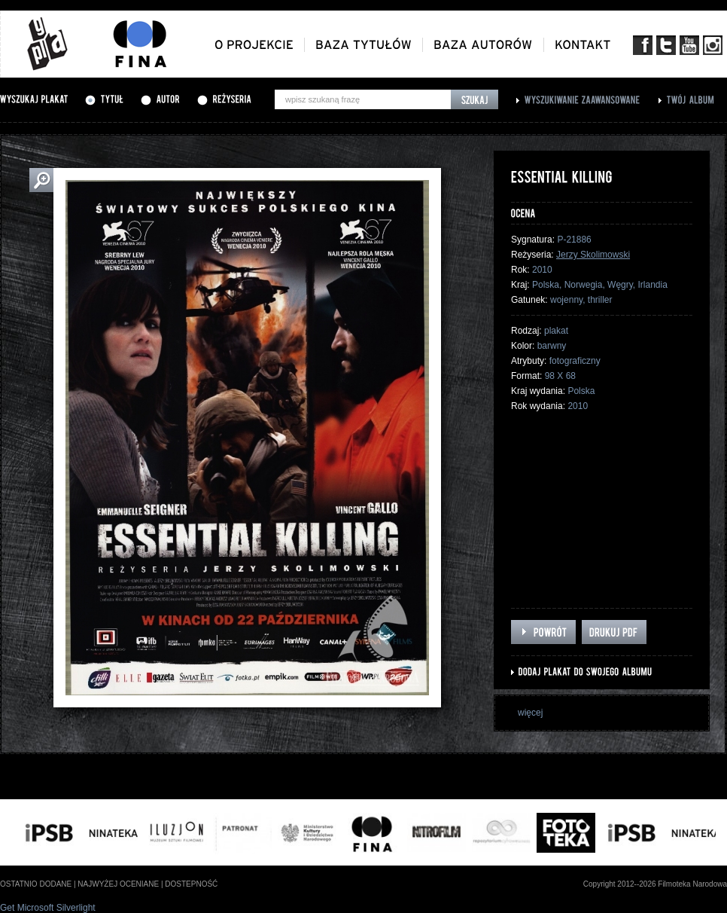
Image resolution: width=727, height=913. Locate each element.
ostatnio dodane (35, 884)
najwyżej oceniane (118, 884)
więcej (530, 712)
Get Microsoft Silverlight (48, 907)
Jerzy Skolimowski (593, 254)
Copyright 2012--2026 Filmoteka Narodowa (655, 884)
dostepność (191, 884)
